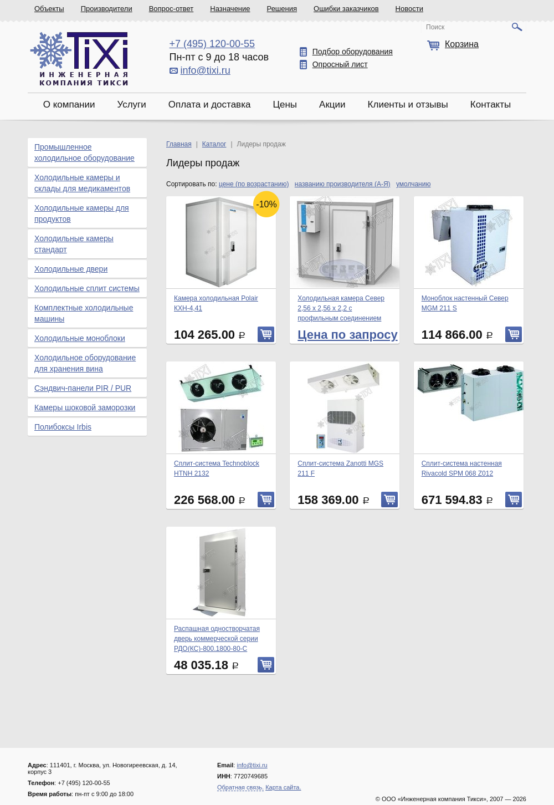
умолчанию (413, 184)
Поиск (435, 27)
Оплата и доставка (209, 104)
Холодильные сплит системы (87, 288)
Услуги (131, 104)
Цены (285, 104)
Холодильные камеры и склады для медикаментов (82, 183)
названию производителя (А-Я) (343, 184)
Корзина (462, 44)
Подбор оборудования (352, 51)
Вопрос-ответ (171, 8)
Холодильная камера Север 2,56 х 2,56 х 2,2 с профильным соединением (340, 308)
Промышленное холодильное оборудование (84, 152)
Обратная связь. (240, 787)
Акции (332, 104)
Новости (409, 8)
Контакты (490, 104)
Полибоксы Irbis (62, 426)
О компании (69, 104)
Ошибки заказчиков (346, 8)
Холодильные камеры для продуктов (81, 213)
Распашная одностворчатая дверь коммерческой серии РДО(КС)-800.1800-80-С (217, 639)
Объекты (49, 8)
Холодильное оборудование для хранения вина (85, 363)
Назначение (230, 8)
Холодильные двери (70, 268)
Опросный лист (340, 64)
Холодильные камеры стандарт (74, 244)
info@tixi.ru (205, 70)
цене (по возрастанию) (254, 184)
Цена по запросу (347, 335)
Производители (106, 8)
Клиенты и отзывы (408, 104)
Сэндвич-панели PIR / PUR (82, 388)
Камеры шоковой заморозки (84, 407)
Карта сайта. (283, 787)
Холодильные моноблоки (79, 338)
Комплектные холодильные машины (83, 313)
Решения (282, 8)
